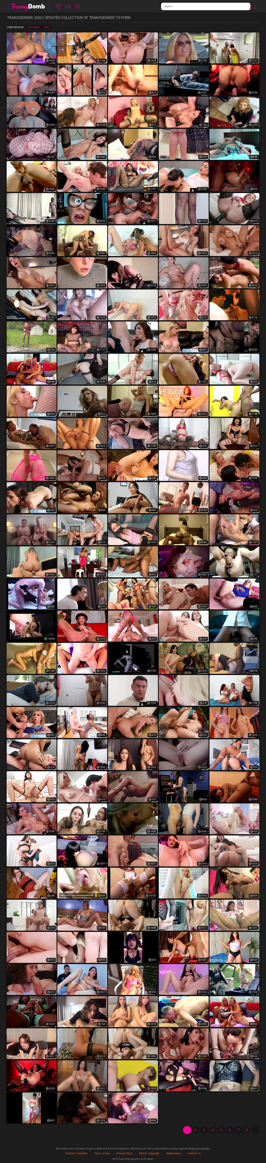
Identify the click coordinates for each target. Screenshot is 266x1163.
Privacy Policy (124, 1153)
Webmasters (173, 1153)
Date (46, 27)
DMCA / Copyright (149, 1153)
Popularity (33, 27)
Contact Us (194, 1153)
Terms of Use (102, 1153)
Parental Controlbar (76, 1153)
